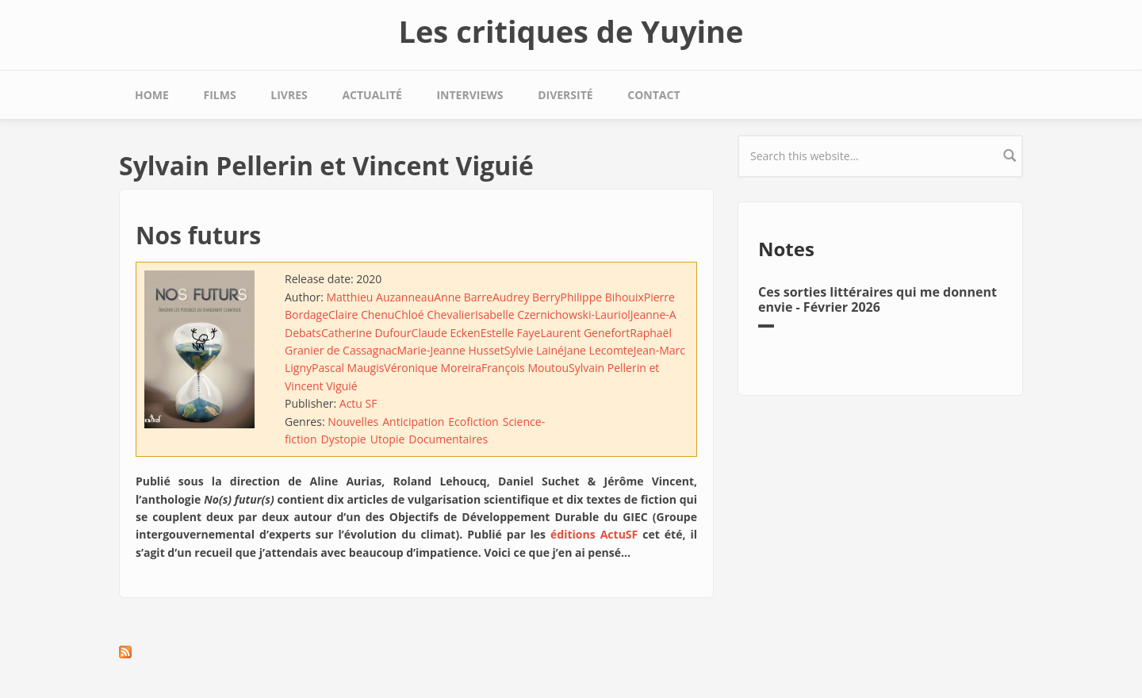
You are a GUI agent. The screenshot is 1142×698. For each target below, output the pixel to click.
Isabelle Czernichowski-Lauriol (552, 314)
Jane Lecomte (599, 350)
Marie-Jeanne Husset (450, 350)
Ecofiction (473, 421)
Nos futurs (198, 235)
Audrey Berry (526, 297)
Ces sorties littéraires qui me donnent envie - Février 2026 (877, 299)
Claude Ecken (446, 332)
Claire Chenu (361, 314)
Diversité (565, 94)
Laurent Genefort (585, 332)
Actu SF (358, 403)
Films (220, 94)
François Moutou (525, 367)
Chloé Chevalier (434, 314)
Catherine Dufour (366, 332)
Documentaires (448, 439)
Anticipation (413, 421)
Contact (653, 94)
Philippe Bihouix (601, 297)
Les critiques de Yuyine (570, 31)
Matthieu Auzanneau (380, 297)
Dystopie (343, 439)
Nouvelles (353, 421)
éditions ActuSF (594, 534)
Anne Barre (463, 297)
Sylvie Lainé (534, 350)
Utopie (387, 439)
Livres (288, 94)
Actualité (371, 94)
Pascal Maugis (348, 367)
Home (152, 94)
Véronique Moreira (432, 367)
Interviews (469, 94)
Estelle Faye (511, 332)
